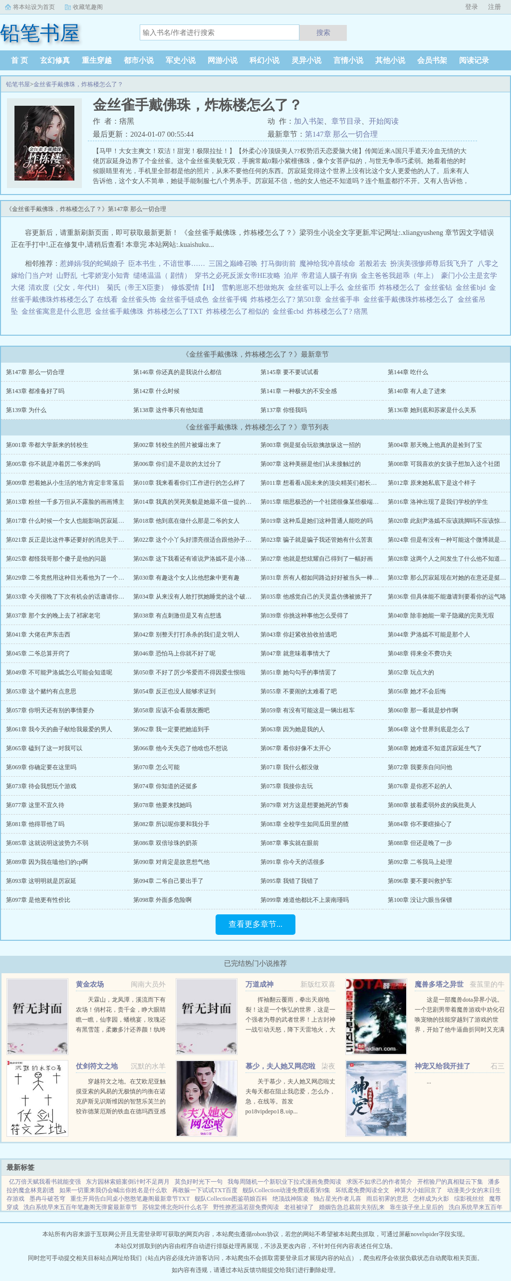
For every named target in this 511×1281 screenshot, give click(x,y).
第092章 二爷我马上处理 (420, 861)
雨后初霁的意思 (387, 1198)
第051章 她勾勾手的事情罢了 (298, 672)
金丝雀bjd (472, 287)
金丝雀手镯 (231, 299)
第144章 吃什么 (408, 372)
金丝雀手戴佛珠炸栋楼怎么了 (410, 299)
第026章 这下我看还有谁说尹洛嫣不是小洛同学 (195, 558)
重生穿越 (97, 60)
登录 (471, 6)
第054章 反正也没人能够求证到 (174, 691)
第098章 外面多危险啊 (162, 899)
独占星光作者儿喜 (337, 1198)
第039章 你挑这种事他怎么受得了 (304, 615)
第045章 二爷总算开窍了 (38, 653)
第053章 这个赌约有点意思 (41, 691)
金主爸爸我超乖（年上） (399, 275)
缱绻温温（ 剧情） (162, 275)
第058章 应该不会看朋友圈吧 (171, 710)
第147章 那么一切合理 (341, 134)
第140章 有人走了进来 (417, 391)
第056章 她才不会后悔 (417, 691)
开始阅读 (384, 121)
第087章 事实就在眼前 (289, 843)
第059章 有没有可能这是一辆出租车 (307, 710)
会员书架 (432, 60)
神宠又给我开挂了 (443, 1066)
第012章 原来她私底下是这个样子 (432, 482)
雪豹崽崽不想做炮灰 (253, 287)
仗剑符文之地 (97, 1066)
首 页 (19, 60)
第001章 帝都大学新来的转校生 (47, 444)
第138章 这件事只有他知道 (168, 410)
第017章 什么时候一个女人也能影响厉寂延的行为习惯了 (80, 520)
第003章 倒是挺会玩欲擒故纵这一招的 (310, 444)
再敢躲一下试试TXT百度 (205, 1190)
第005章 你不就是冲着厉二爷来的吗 (53, 463)
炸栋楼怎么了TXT (176, 311)
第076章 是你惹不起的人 (420, 786)
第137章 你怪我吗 (283, 410)
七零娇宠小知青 (105, 275)
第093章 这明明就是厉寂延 (41, 880)
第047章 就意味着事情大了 (295, 653)
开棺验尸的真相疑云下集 (450, 1181)
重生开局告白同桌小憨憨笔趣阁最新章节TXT (130, 1198)
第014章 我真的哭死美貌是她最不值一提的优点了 (198, 501)
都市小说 (139, 60)
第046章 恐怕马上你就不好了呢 (174, 653)
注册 (494, 6)
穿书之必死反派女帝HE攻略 (238, 275)
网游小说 (223, 60)
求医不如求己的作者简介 (379, 1181)
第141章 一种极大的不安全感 (298, 391)
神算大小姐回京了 (418, 1190)
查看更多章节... (255, 924)
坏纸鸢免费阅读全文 (362, 1190)
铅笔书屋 (18, 84)
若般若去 (373, 263)
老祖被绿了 (299, 1207)
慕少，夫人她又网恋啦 (280, 1066)
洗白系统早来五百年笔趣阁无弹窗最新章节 (80, 1207)
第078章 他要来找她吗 (162, 805)
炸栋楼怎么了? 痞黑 (339, 311)
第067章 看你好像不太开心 (295, 748)
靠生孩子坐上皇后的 (417, 1207)
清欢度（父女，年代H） (65, 287)
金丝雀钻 (440, 287)
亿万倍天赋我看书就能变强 (45, 1181)
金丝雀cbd (289, 311)
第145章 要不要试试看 (289, 372)
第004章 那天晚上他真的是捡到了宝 (435, 444)
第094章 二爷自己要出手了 (168, 880)
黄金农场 (90, 984)
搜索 (323, 32)
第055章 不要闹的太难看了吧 (298, 691)
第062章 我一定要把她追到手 (171, 729)
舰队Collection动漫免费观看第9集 (286, 1190)
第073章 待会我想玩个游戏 (41, 786)
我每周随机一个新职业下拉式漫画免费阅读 (284, 1181)
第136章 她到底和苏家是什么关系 (432, 410)
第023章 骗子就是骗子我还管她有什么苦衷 (316, 539)
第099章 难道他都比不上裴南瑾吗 (304, 899)
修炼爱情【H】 (194, 287)
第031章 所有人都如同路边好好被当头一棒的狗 (322, 577)
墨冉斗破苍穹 (47, 1198)
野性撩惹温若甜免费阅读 (246, 1207)
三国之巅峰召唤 (233, 263)
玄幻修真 (55, 60)
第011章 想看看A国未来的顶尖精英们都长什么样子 (327, 482)
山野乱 (66, 275)
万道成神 (259, 984)
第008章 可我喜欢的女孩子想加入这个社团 (444, 463)
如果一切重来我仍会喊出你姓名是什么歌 (113, 1190)
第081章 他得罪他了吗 (35, 824)
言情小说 (348, 60)
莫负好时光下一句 (199, 1181)
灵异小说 (306, 60)
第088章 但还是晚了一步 (420, 843)
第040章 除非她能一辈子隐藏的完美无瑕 (441, 615)
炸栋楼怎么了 (401, 287)
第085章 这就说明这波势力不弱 (47, 843)
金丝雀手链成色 (186, 299)
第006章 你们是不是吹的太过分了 (177, 463)
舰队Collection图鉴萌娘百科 (231, 1198)
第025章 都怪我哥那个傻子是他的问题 (56, 558)
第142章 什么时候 (156, 391)
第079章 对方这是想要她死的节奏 (304, 805)
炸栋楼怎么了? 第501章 (288, 299)
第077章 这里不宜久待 (35, 805)
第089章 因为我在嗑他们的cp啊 (47, 861)
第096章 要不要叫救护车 (420, 880)
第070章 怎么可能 (156, 767)
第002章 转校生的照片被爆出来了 (177, 444)
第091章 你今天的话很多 (292, 861)
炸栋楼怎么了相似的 (239, 311)
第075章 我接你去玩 (286, 786)
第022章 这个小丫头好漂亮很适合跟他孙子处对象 (198, 539)
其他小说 (390, 60)
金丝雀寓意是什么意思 (58, 311)
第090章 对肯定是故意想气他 (171, 861)
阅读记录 (474, 60)
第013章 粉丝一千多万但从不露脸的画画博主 (65, 501)
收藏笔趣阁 (88, 6)
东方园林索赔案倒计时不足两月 (128, 1181)
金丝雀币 (363, 287)
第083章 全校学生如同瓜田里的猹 (304, 824)
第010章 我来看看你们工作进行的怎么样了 (189, 482)
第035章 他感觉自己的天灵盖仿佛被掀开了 (316, 596)
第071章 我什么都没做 (289, 767)
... (429, 1081)
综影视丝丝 (469, 1198)
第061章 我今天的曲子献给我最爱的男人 (59, 729)
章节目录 (346, 121)
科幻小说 (264, 60)
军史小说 (181, 60)
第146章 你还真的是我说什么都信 (177, 372)
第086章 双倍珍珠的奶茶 (165, 843)
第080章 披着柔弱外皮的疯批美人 (432, 805)
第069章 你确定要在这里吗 (41, 767)
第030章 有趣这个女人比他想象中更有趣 (186, 577)
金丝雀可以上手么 (317, 287)
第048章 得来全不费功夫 (420, 653)
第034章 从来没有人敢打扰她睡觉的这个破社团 (195, 596)
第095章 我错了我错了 (289, 880)
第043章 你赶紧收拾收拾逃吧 (298, 634)
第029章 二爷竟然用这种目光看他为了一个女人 (68, 577)
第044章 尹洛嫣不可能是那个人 (429, 634)
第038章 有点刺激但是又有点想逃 (177, 615)
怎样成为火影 (431, 1198)
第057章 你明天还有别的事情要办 (50, 710)
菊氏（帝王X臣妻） (137, 287)
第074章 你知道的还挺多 (165, 786)
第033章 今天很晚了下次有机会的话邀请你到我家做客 (77, 596)
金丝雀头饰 (140, 299)
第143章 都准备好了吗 (35, 391)
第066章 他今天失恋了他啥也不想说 (180, 748)
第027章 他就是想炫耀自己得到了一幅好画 (316, 558)
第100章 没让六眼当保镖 (420, 899)
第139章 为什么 (26, 410)
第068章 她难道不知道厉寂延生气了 (435, 748)
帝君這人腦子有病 (329, 275)
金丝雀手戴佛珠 (121, 311)
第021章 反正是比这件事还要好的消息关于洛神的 (71, 539)
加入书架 (309, 121)
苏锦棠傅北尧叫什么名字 (175, 1207)
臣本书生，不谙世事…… (166, 263)
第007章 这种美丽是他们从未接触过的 (310, 463)
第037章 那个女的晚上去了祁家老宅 (53, 615)
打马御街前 (278, 263)
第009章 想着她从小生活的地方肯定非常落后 (65, 482)
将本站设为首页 (34, 6)
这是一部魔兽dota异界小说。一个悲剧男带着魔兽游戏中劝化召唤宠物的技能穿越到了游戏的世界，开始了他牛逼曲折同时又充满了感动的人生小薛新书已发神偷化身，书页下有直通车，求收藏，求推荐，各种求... (460, 1029)
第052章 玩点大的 (411, 672)
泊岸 (291, 275)
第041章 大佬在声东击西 (38, 634)
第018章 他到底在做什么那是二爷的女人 (186, 520)
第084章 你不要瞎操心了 (420, 824)
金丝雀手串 (344, 299)
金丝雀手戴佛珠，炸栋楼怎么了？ (78, 84)
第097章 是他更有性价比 (38, 899)
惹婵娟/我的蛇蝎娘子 (92, 263)
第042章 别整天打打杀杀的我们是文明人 (186, 634)
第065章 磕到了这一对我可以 (44, 748)
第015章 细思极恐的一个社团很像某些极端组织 (322, 501)
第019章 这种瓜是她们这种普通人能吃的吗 (316, 520)
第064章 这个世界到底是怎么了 (429, 729)
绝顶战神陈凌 (290, 1198)
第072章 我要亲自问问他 (420, 767)
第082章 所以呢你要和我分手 (171, 824)
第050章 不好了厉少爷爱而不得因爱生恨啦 (189, 672)
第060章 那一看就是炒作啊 (423, 710)
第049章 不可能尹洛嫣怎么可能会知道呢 (59, 672)
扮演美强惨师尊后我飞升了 (432, 263)
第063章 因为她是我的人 (292, 729)
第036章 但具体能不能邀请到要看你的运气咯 (447, 596)
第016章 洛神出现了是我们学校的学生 (438, 501)
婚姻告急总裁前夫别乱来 (352, 1207)
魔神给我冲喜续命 (327, 263)
